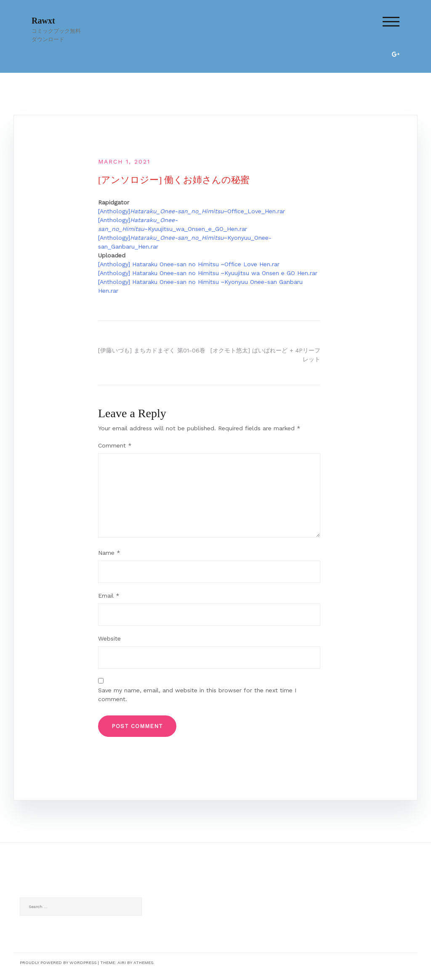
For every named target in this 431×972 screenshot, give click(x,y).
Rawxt (43, 20)
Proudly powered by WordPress (58, 962)
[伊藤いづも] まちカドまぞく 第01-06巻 (151, 350)
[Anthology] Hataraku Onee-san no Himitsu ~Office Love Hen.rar (188, 264)
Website (109, 638)
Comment (115, 445)
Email (109, 595)
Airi (121, 962)
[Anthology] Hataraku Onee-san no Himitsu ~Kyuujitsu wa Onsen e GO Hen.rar (207, 273)
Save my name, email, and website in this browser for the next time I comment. (197, 694)
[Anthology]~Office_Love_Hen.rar (191, 211)
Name (109, 552)
